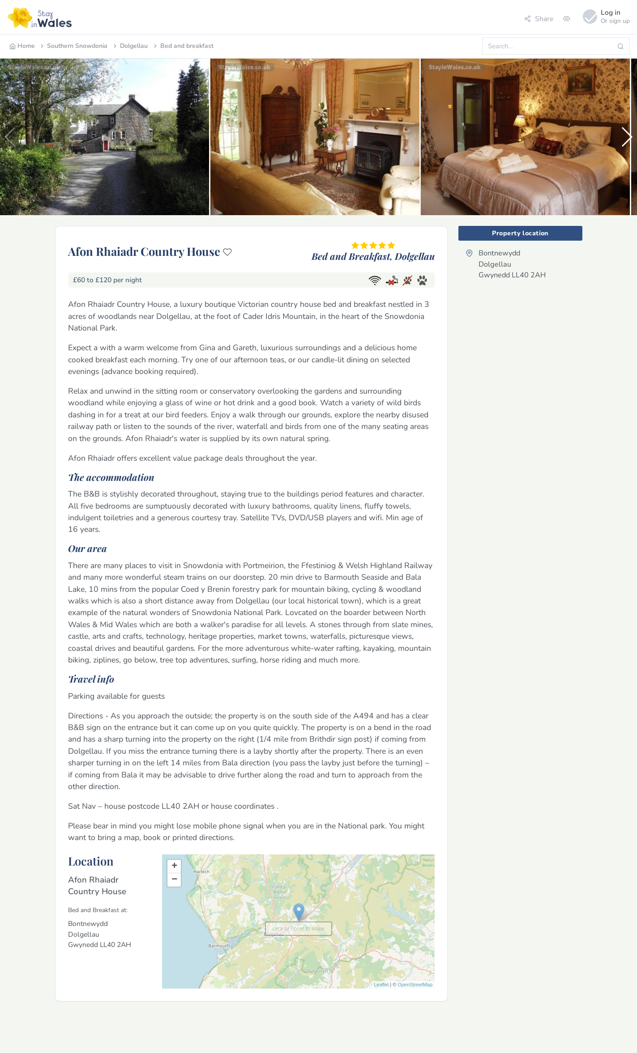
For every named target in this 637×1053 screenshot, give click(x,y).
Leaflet (381, 984)
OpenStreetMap (415, 984)
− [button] (174, 880)
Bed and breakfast (183, 46)
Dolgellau (130, 46)
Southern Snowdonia (73, 46)
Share (538, 18)
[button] (626, 137)
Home (22, 46)
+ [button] (174, 866)
